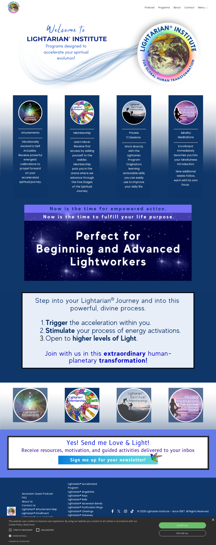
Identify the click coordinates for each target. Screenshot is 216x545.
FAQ (24, 497)
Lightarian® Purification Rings (85, 507)
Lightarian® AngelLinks (81, 492)
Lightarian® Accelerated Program (82, 486)
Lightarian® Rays (77, 495)
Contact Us (29, 505)
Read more (29, 524)
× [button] (213, 520)
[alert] (108, 531)
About (177, 7)
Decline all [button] (182, 533)
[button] (73, 535)
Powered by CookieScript (19, 541)
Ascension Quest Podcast (37, 493)
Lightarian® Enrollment (35, 513)
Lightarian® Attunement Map (39, 509)
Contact (189, 7)
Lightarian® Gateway (80, 515)
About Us (27, 501)
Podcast (150, 7)
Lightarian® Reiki (77, 499)
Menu (202, 7)
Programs (164, 7)
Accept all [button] (182, 525)
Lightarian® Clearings (80, 511)
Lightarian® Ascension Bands (85, 503)
